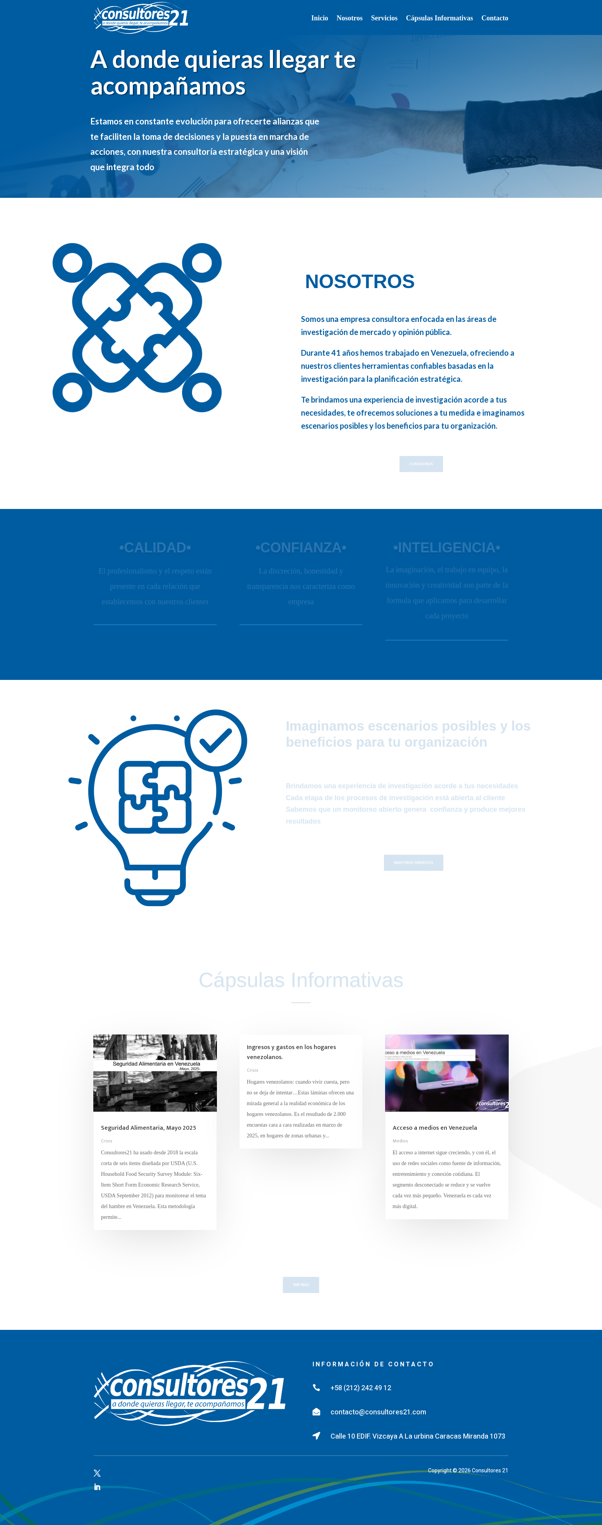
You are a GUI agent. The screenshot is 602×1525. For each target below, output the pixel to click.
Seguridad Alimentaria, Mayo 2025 (148, 1128)
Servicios (384, 18)
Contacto (494, 18)
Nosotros (350, 18)
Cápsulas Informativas (439, 18)
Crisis (106, 1141)
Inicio (319, 18)
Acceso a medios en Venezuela (435, 1128)
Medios (400, 1141)
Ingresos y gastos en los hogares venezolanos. (291, 1052)
